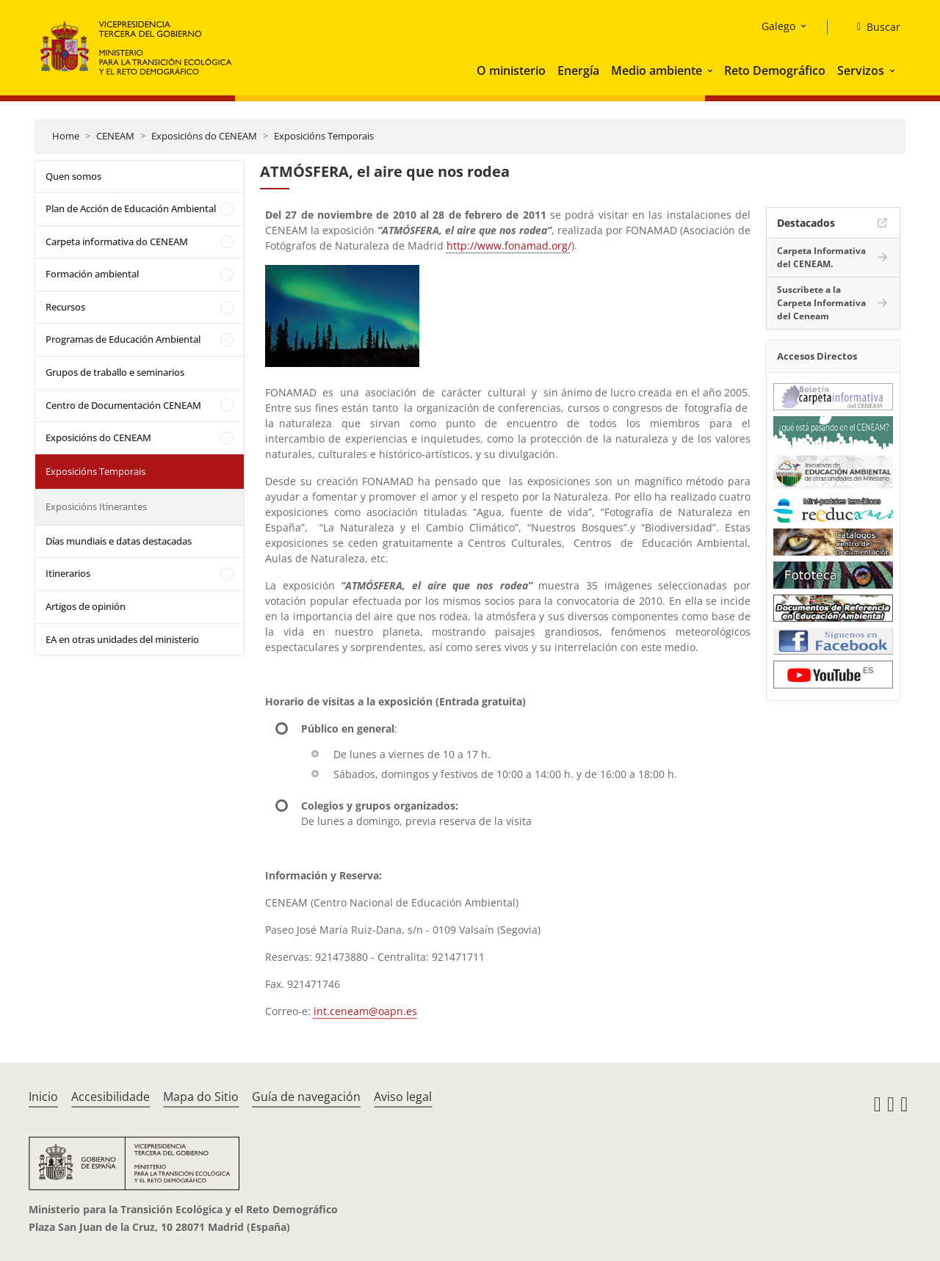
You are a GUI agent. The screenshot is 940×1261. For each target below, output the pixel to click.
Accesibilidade (110, 1097)
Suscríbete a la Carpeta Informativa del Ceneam (821, 302)
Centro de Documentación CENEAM (123, 405)
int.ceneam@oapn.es (365, 1011)
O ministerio (511, 70)
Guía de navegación (306, 1097)
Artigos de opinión (86, 606)
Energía (578, 70)
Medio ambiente (656, 70)
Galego (778, 26)
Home (65, 135)
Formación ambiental (92, 273)
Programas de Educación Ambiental (123, 339)
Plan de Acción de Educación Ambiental (131, 208)
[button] (711, 70)
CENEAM (115, 135)
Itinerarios (68, 573)
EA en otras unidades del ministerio (122, 639)
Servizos (860, 70)
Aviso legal (403, 1097)
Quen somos (73, 176)
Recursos (65, 306)
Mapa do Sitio (201, 1097)
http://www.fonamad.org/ (508, 245)
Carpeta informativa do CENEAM (117, 241)
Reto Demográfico (774, 70)
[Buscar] (872, 27)
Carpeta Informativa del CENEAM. (821, 257)
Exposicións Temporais (324, 135)
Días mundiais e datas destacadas (119, 541)
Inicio (43, 1097)
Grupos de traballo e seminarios (115, 372)
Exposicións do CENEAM (204, 135)
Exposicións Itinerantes (96, 506)
